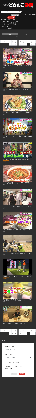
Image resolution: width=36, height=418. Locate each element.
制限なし (8, 366)
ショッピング (5, 26)
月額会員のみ (8, 368)
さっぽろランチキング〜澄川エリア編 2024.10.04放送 (18, 136)
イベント (4, 23)
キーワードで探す (9, 346)
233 (12, 43)
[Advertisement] (16, 395)
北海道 (10, 28)
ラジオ (3, 24)
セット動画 (16, 362)
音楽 (15, 24)
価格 (20, 36)
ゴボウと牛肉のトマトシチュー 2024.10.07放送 (16, 183)
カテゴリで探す (9, 354)
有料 (21, 366)
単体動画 (8, 362)
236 (20, 43)
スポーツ (9, 24)
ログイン (11, 17)
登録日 (12, 34)
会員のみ (15, 366)
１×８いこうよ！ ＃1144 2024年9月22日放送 (17, 276)
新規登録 (15, 15)
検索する (22, 373)
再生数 (28, 34)
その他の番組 (12, 23)
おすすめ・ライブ (6, 19)
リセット (14, 373)
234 (15, 43)
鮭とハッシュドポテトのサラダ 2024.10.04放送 (16, 112)
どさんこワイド (5, 21)
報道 (14, 19)
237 (23, 43)
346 (31, 43)
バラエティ (15, 21)
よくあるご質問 (26, 14)
